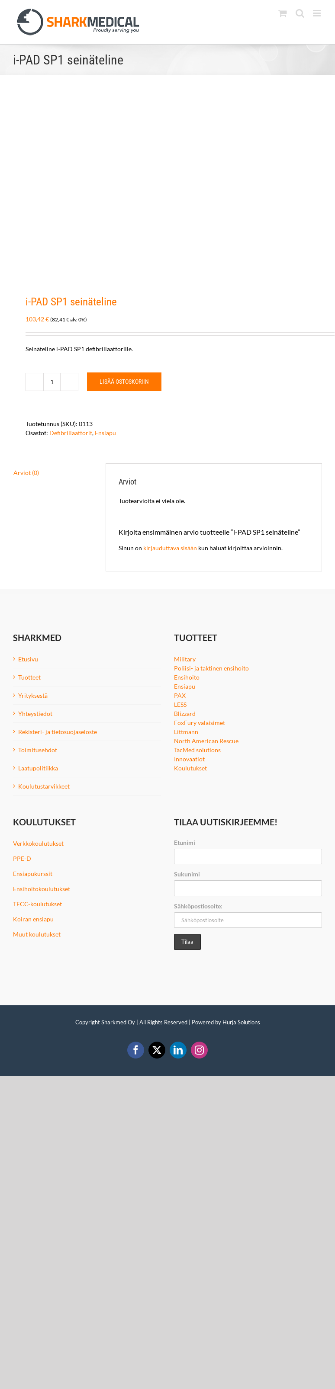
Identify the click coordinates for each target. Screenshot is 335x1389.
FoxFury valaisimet (199, 722)
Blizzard (185, 713)
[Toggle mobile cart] (282, 13)
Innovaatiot (189, 759)
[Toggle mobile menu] (317, 13)
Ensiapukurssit (32, 873)
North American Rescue (206, 740)
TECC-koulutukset (37, 904)
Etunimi (184, 842)
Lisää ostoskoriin (124, 381)
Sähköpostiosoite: (198, 906)
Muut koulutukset (37, 934)
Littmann (186, 731)
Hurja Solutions (241, 1022)
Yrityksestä (33, 695)
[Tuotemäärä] (52, 382)
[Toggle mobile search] (300, 13)
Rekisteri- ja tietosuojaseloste (57, 731)
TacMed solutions (197, 750)
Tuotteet (29, 677)
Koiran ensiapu (33, 919)
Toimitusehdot (37, 750)
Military (185, 659)
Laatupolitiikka (38, 768)
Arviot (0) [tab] (26, 472)
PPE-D (22, 858)
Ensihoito (187, 677)
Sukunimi (187, 874)
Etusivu (28, 659)
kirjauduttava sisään (170, 548)
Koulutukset (190, 768)
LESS (180, 704)
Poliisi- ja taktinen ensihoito (211, 668)
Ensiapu (105, 432)
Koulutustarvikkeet (44, 786)
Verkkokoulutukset (38, 843)
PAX (180, 695)
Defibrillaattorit (70, 432)
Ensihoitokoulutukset (41, 888)
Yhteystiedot (35, 713)
